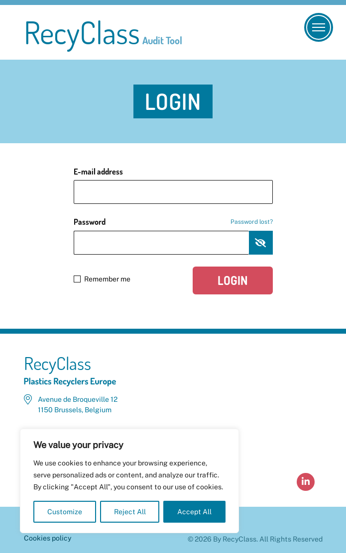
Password (173, 222)
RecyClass (103, 32)
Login (233, 280)
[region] (129, 481)
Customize (64, 512)
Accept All (194, 512)
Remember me (102, 279)
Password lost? (252, 221)
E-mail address (98, 172)
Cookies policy (47, 538)
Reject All (130, 512)
